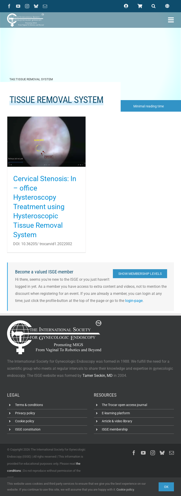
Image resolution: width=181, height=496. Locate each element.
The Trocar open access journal (124, 405)
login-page (134, 300)
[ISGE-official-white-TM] (25, 15)
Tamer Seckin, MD (97, 375)
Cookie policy (24, 421)
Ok (166, 487)
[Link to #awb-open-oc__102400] (171, 20)
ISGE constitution (28, 429)
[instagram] (27, 6)
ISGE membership (115, 429)
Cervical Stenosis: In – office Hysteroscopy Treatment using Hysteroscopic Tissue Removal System (44, 207)
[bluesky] (36, 6)
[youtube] (18, 6)
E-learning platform (116, 413)
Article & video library (117, 421)
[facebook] (9, 6)
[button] (153, 6)
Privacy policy (25, 413)
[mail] (45, 6)
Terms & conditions (29, 405)
